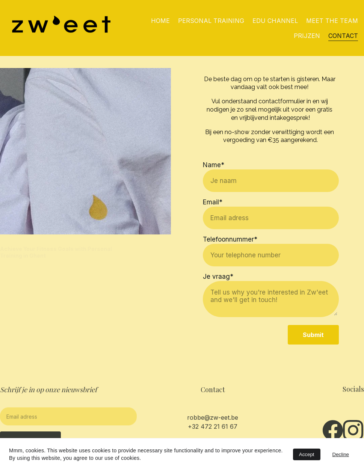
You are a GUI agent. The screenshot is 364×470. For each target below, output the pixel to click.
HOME (160, 20)
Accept (306, 454)
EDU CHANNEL (275, 20)
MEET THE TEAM (332, 20)
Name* (213, 165)
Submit (313, 335)
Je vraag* (218, 277)
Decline (340, 454)
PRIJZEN (307, 35)
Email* (212, 203)
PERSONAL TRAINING (211, 20)
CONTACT (343, 35)
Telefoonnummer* (230, 240)
